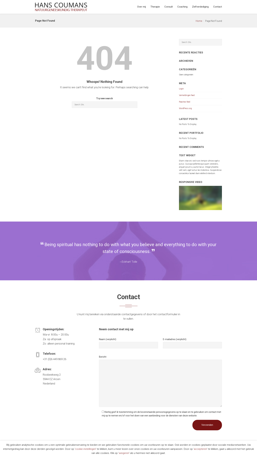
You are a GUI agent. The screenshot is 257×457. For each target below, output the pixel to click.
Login (181, 89)
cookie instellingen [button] (85, 449)
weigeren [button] (124, 453)
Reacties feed (184, 102)
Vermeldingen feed (187, 95)
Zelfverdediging (200, 6)
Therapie (155, 6)
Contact (217, 6)
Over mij (141, 6)
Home (199, 21)
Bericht (102, 356)
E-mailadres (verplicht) (174, 339)
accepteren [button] (200, 449)
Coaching (182, 6)
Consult (168, 6)
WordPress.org (185, 108)
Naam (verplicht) (107, 339)
